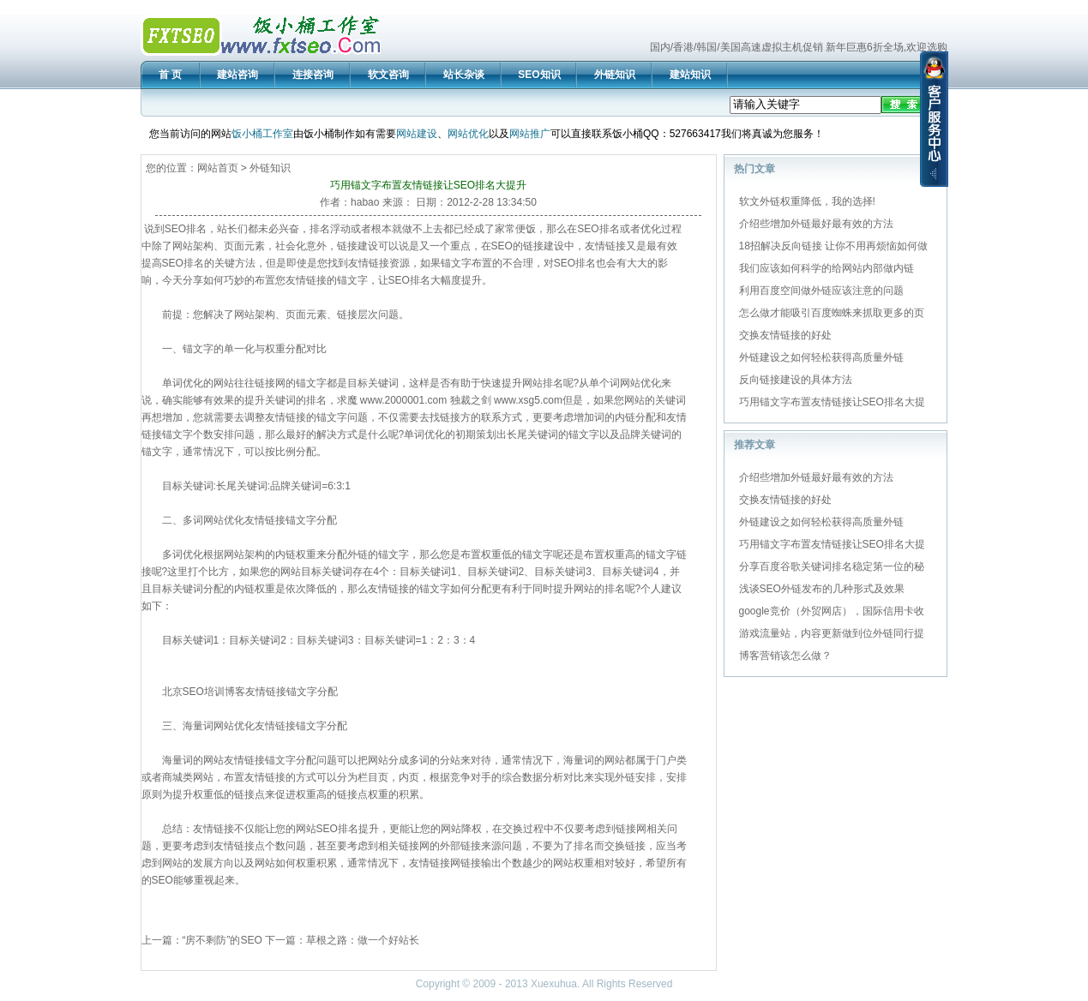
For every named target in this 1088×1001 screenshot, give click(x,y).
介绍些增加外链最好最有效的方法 (816, 224)
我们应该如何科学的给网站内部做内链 (826, 268)
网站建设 (416, 134)
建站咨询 (237, 75)
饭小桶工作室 (262, 134)
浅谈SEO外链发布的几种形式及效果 (822, 589)
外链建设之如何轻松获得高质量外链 (821, 357)
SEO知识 (539, 75)
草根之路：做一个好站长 (362, 940)
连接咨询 (313, 75)
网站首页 (217, 168)
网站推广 (529, 134)
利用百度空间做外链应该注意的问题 (821, 291)
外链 (357, 554)
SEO (175, 229)
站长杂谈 (463, 75)
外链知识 (614, 75)
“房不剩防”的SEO (222, 940)
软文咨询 (388, 75)
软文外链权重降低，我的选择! (807, 201)
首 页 (170, 75)
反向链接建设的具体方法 (795, 380)
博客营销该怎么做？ (785, 656)
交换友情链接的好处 (785, 335)
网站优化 (468, 134)
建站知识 (690, 75)
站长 (227, 229)
